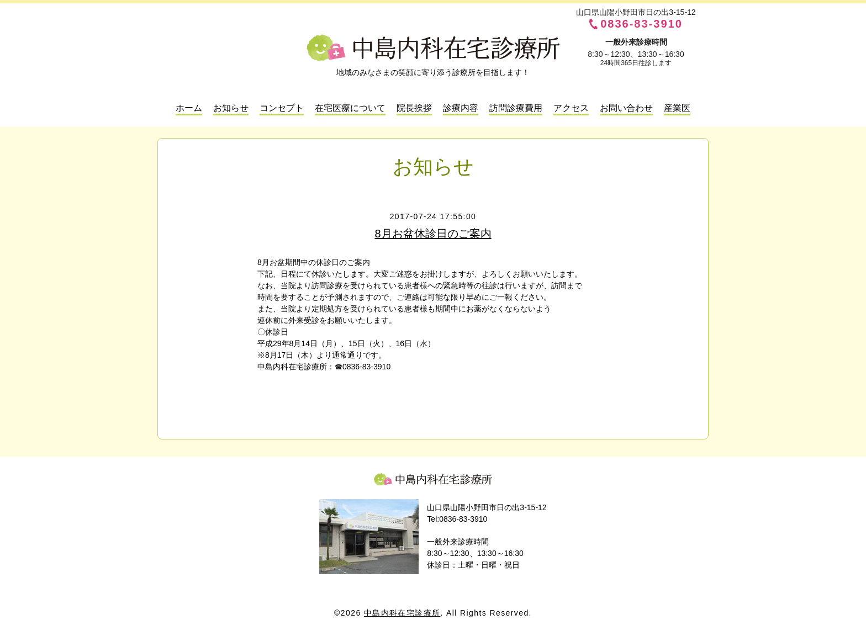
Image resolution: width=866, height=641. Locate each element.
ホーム (189, 108)
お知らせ (231, 108)
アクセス (571, 108)
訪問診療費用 (515, 108)
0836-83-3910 (641, 24)
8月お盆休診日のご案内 (432, 233)
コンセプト (282, 108)
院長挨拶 (414, 108)
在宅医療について (350, 108)
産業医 (677, 108)
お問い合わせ (626, 108)
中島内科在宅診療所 (433, 479)
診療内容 (460, 108)
